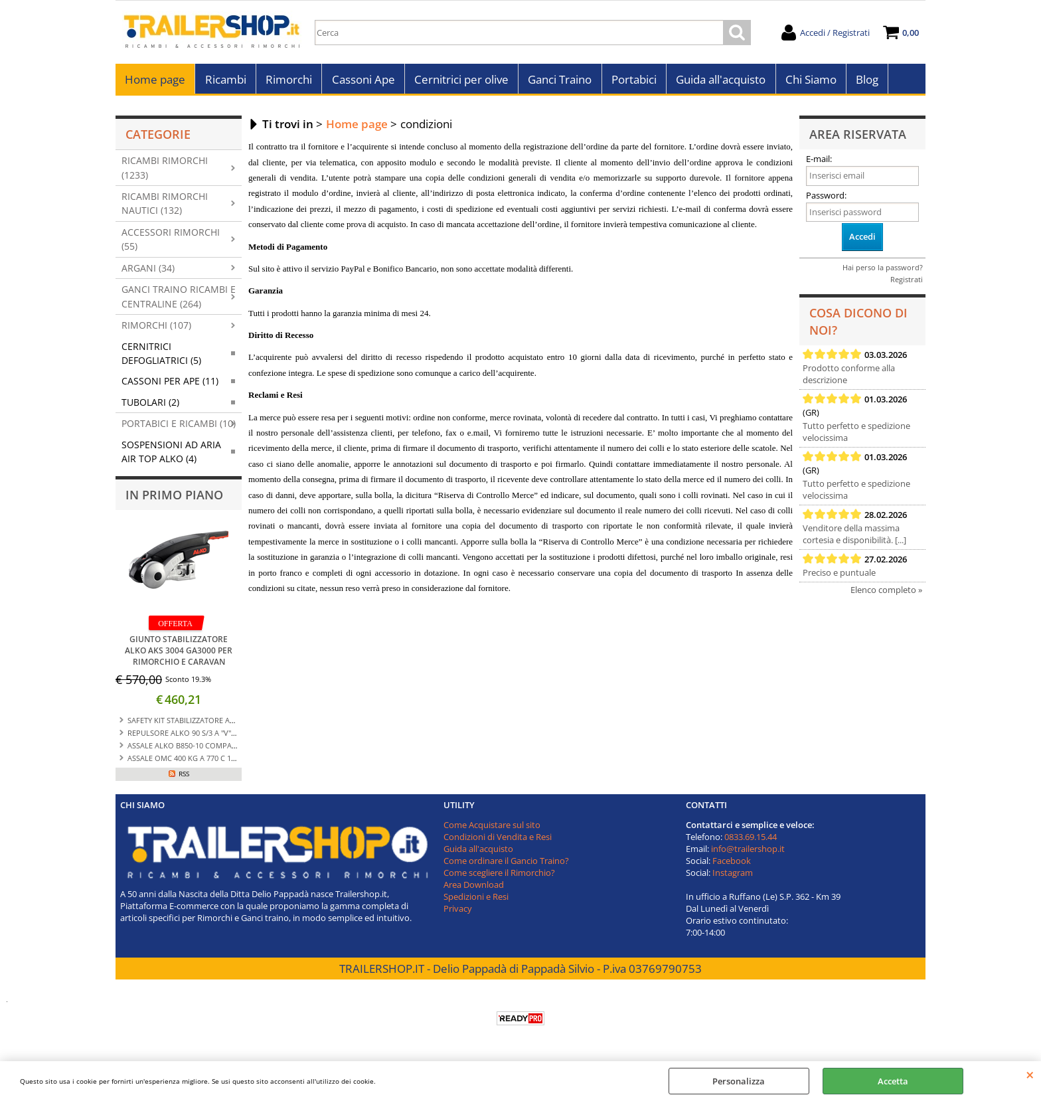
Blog (864, 81)
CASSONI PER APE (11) (169, 385)
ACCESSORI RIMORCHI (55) (170, 242)
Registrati (906, 283)
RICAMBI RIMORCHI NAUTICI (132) (164, 207)
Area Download (473, 888)
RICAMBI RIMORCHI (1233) (164, 171)
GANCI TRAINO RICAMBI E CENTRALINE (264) (178, 300)
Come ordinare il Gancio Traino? (506, 864)
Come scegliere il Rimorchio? (499, 876)
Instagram (732, 876)
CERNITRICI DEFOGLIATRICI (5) (161, 356)
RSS (184, 777)
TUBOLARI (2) (150, 405)
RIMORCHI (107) (156, 329)
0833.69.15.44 (750, 840)
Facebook (731, 864)
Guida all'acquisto (718, 81)
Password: (826, 199)
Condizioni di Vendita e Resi (497, 840)
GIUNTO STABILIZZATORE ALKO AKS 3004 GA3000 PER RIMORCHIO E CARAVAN (178, 654)
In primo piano (174, 498)
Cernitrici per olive (460, 81)
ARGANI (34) (148, 271)
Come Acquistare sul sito (491, 828)
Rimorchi (288, 81)
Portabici (632, 81)
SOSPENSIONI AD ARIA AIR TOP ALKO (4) (171, 455)
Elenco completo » (886, 594)
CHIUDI (1030, 1074)
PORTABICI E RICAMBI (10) (178, 427)
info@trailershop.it (748, 852)
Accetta (893, 1081)
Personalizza (738, 1081)
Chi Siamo (808, 81)
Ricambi (225, 81)
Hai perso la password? (882, 271)
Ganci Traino (558, 81)
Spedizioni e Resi (476, 900)
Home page (155, 81)
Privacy (457, 912)
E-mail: (819, 163)
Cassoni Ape (362, 81)
